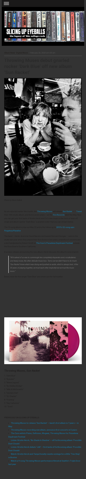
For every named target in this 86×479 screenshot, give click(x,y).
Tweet (79, 211)
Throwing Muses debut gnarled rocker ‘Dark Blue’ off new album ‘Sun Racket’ (38, 66)
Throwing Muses (44, 211)
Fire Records (59, 215)
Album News (9, 53)
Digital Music (22, 53)
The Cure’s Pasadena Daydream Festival (54, 243)
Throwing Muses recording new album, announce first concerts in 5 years (44, 430)
